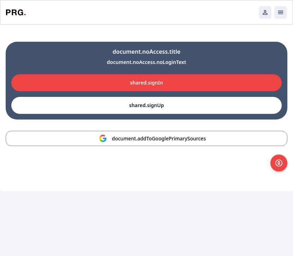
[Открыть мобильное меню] (280, 12)
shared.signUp (146, 105)
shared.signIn (146, 82)
